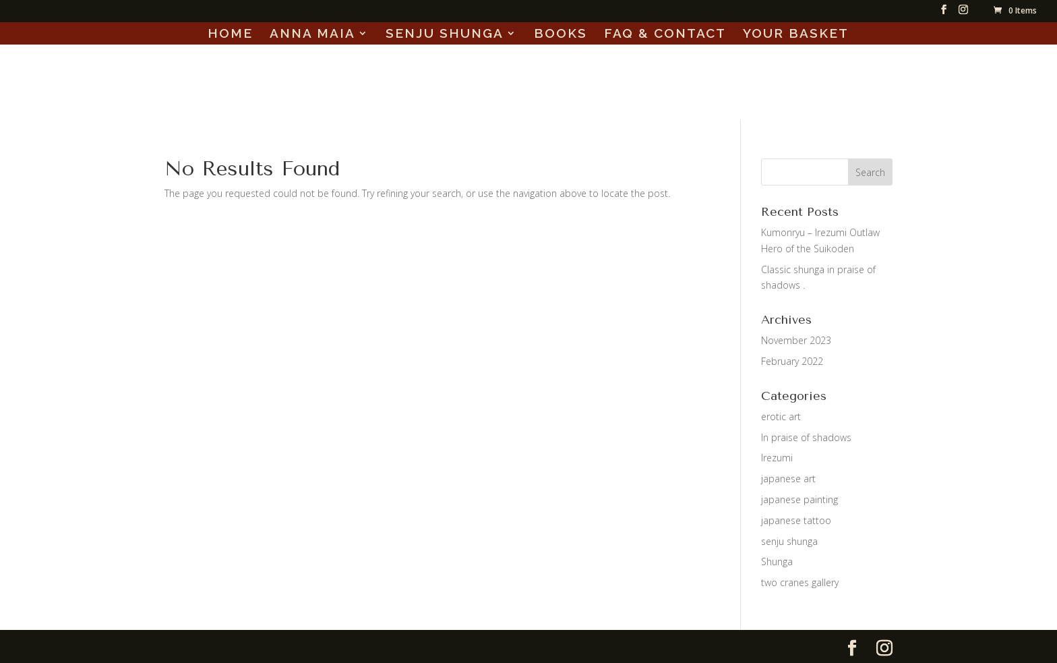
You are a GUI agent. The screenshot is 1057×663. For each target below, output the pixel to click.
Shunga (777, 561)
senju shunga (789, 541)
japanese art (788, 478)
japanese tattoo (796, 520)
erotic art (781, 416)
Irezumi (777, 457)
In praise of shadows (806, 437)
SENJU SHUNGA (445, 34)
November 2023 (796, 340)
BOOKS (560, 34)
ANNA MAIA (312, 34)
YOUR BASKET (796, 34)
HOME (230, 34)
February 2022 (792, 361)
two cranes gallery (800, 582)
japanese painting (799, 499)
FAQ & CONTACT (665, 34)
